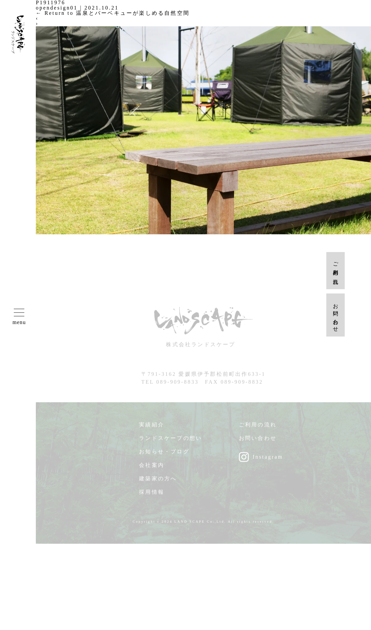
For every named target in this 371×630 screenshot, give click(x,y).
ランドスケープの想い (170, 441)
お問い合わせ (258, 441)
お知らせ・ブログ (164, 454)
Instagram (268, 459)
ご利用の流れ (258, 427)
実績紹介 (151, 427)
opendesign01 (57, 8)
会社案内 (151, 468)
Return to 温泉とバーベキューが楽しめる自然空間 (113, 13)
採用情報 (151, 495)
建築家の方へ (158, 481)
